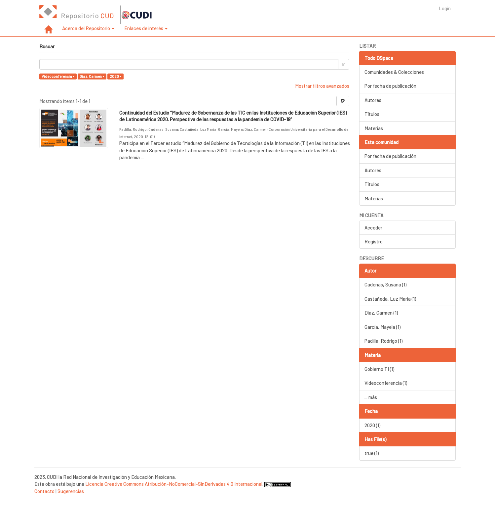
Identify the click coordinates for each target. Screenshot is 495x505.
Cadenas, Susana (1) (385, 284)
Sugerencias (70, 491)
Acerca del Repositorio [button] (88, 28)
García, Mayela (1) (382, 327)
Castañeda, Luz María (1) (390, 299)
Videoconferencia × (58, 76)
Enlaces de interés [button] (146, 28)
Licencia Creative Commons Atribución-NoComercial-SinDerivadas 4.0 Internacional (173, 484)
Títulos (371, 114)
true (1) (371, 453)
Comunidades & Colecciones (394, 72)
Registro (373, 241)
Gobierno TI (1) (379, 369)
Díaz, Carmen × (92, 76)
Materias (373, 128)
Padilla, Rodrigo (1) (383, 341)
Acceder (373, 227)
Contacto (44, 491)
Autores (372, 100)
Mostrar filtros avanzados (322, 86)
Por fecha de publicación (390, 86)
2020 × (115, 76)
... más (370, 397)
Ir (343, 64)
